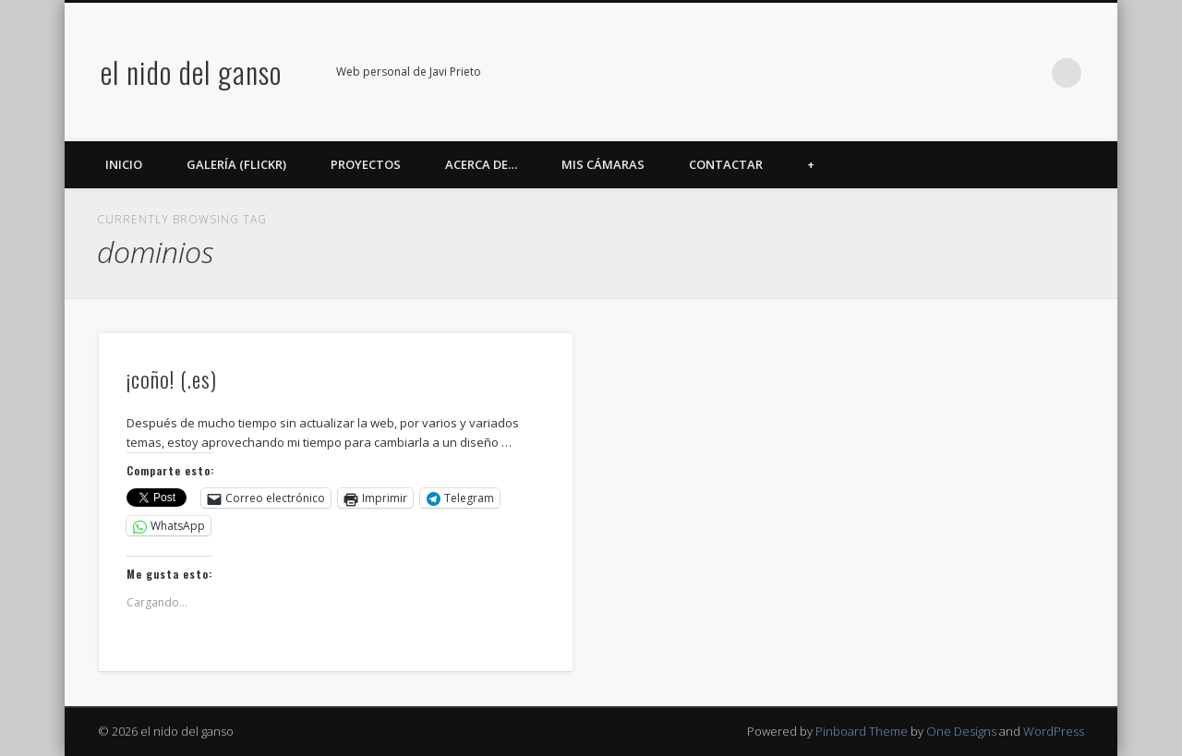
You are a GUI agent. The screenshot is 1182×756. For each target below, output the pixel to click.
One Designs (961, 731)
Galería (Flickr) (236, 164)
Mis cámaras (603, 164)
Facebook (877, 73)
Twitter (915, 73)
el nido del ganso (191, 71)
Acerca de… (481, 164)
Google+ (991, 73)
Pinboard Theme (861, 731)
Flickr (953, 73)
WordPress (1053, 731)
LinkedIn (1028, 73)
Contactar (726, 164)
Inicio (123, 164)
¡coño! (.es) (172, 378)
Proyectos (366, 164)
